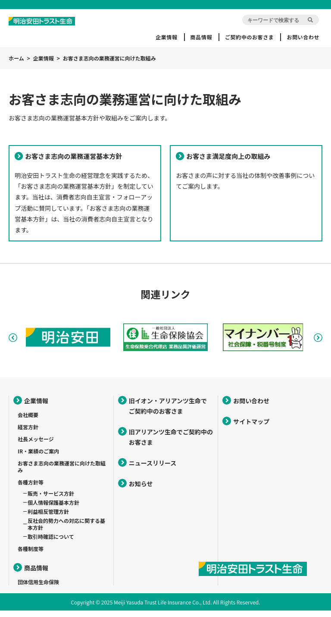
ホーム (16, 58)
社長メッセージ (36, 445)
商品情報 (201, 37)
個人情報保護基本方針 (53, 509)
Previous (13, 344)
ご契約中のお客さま (249, 37)
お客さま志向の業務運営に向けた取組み (62, 473)
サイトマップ (251, 428)
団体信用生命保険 (38, 588)
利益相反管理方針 (48, 518)
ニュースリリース (153, 469)
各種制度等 (31, 555)
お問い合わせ (303, 37)
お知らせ (141, 490)
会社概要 (28, 421)
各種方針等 (31, 488)
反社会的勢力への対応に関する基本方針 (66, 530)
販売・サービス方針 (51, 499)
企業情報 (166, 37)
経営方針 (28, 433)
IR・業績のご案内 (38, 457)
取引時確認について (51, 543)
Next (318, 344)
